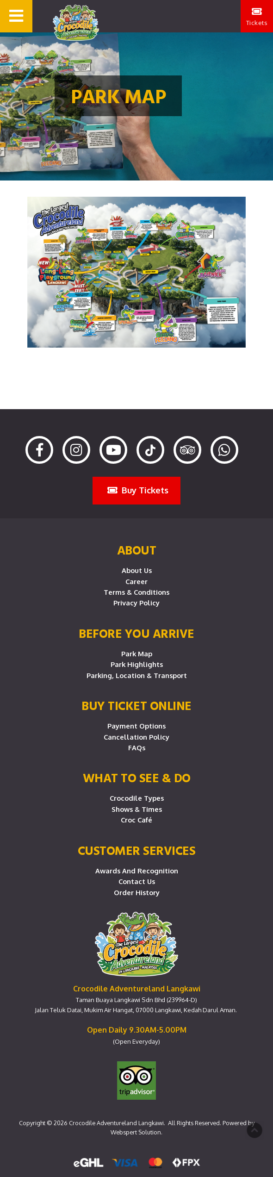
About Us (137, 570)
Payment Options (136, 726)
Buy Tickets (137, 490)
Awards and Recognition (136, 870)
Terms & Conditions (136, 592)
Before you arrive (136, 633)
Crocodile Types (137, 798)
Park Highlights (137, 664)
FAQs (136, 747)
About (136, 550)
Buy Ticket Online (136, 705)
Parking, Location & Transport (137, 675)
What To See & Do (137, 777)
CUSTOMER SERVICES (137, 850)
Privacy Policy (136, 602)
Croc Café (136, 820)
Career (136, 581)
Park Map (136, 653)
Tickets (257, 16)
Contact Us (136, 881)
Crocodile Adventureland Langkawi (116, 1123)
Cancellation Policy (136, 737)
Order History (137, 892)
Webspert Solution (136, 1132)
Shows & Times (137, 809)
